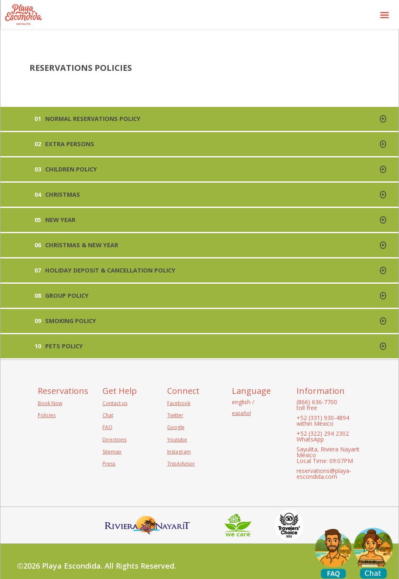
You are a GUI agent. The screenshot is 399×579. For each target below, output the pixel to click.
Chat (107, 415)
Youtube (177, 439)
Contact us (114, 403)
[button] (384, 14)
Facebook (178, 403)
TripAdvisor (181, 463)
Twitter (175, 415)
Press (108, 463)
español (241, 413)
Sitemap (112, 451)
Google (176, 427)
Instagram (179, 451)
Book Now (50, 403)
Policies (47, 415)
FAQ (107, 427)
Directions (114, 439)
